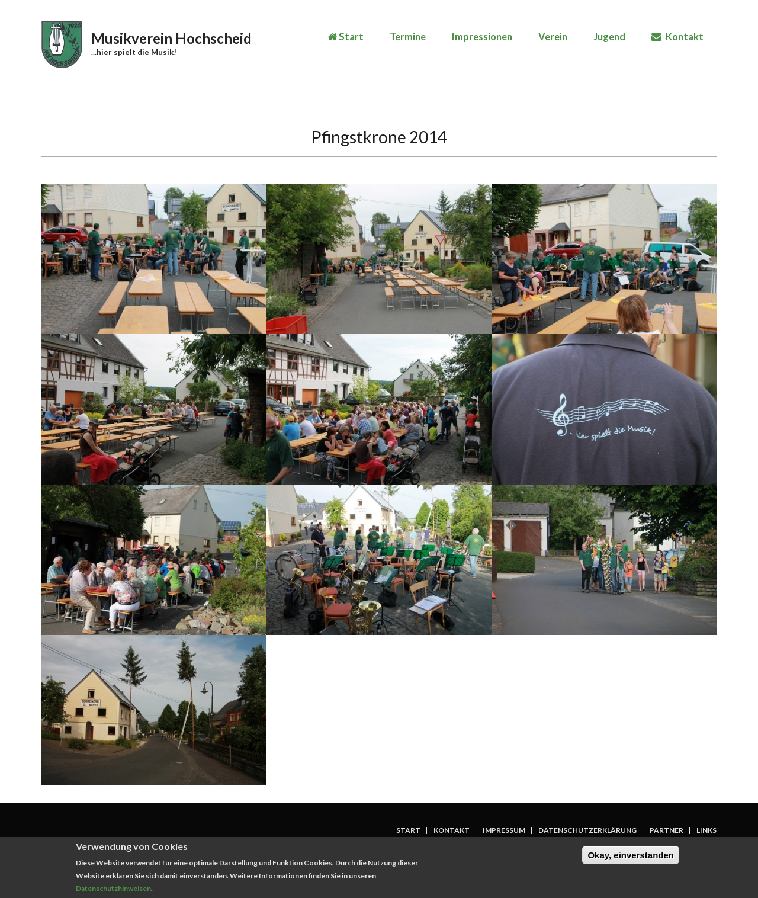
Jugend (609, 37)
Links (706, 830)
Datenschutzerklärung (587, 830)
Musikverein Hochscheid (171, 38)
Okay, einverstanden (630, 858)
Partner (666, 830)
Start (346, 37)
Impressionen (482, 37)
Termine (408, 37)
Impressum (504, 830)
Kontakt (677, 37)
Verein (552, 37)
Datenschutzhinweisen (113, 891)
